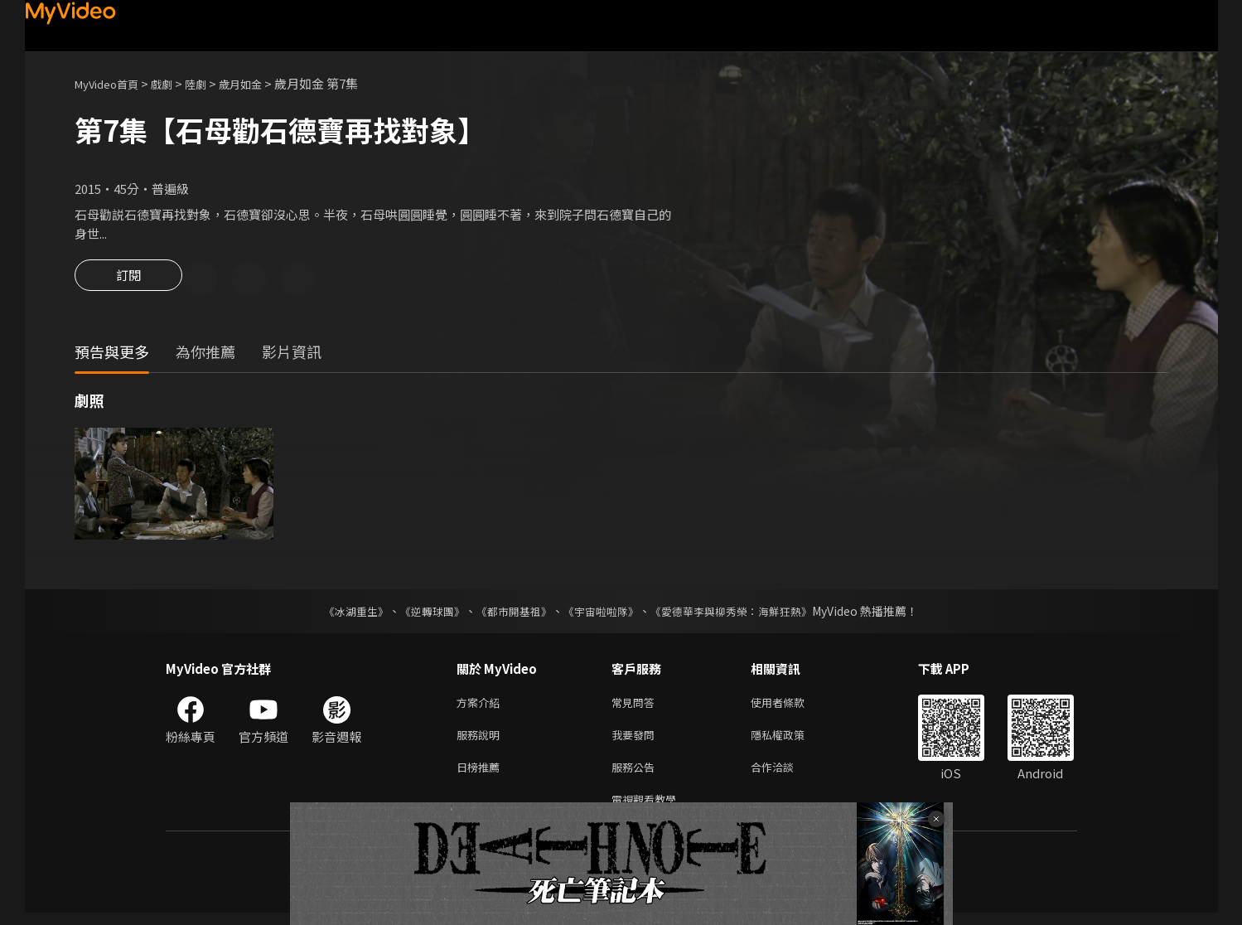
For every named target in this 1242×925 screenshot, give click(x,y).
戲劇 (174, 83)
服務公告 (636, 775)
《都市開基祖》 (510, 613)
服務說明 (481, 740)
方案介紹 (481, 705)
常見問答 (636, 705)
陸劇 (212, 83)
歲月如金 (262, 83)
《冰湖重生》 (342, 613)
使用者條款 (792, 705)
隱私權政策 (792, 740)
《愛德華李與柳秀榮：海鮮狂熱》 (742, 613)
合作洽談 (785, 775)
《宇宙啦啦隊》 (603, 613)
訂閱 (128, 280)
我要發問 (636, 740)
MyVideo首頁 (112, 83)
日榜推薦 (481, 775)
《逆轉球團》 (423, 613)
